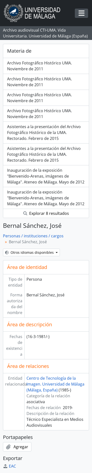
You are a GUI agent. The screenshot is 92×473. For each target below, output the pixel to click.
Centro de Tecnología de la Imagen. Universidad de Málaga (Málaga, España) (55, 384)
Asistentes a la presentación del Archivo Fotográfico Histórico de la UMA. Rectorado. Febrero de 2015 (44, 132)
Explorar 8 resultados (46, 213)
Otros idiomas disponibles (30, 252)
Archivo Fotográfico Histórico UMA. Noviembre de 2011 (39, 66)
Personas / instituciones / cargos (33, 236)
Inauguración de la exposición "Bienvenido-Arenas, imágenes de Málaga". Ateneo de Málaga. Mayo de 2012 (45, 176)
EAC (9, 466)
